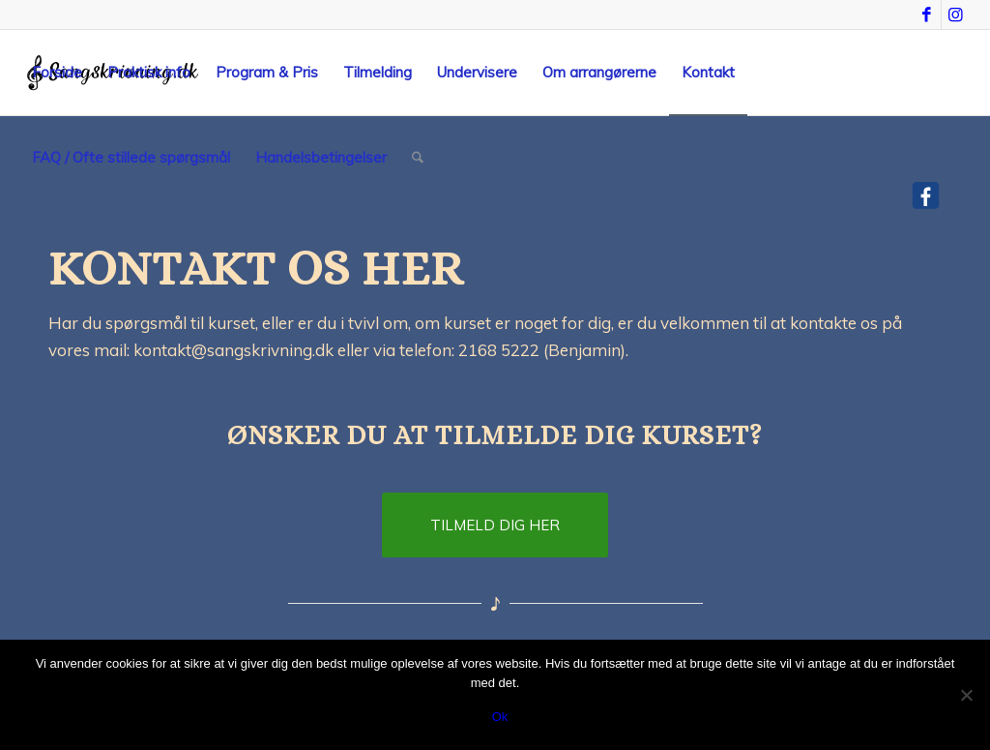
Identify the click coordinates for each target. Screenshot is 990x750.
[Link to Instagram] (956, 14)
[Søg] (417, 157)
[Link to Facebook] (927, 14)
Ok (500, 716)
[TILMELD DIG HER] (495, 525)
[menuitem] (57, 72)
